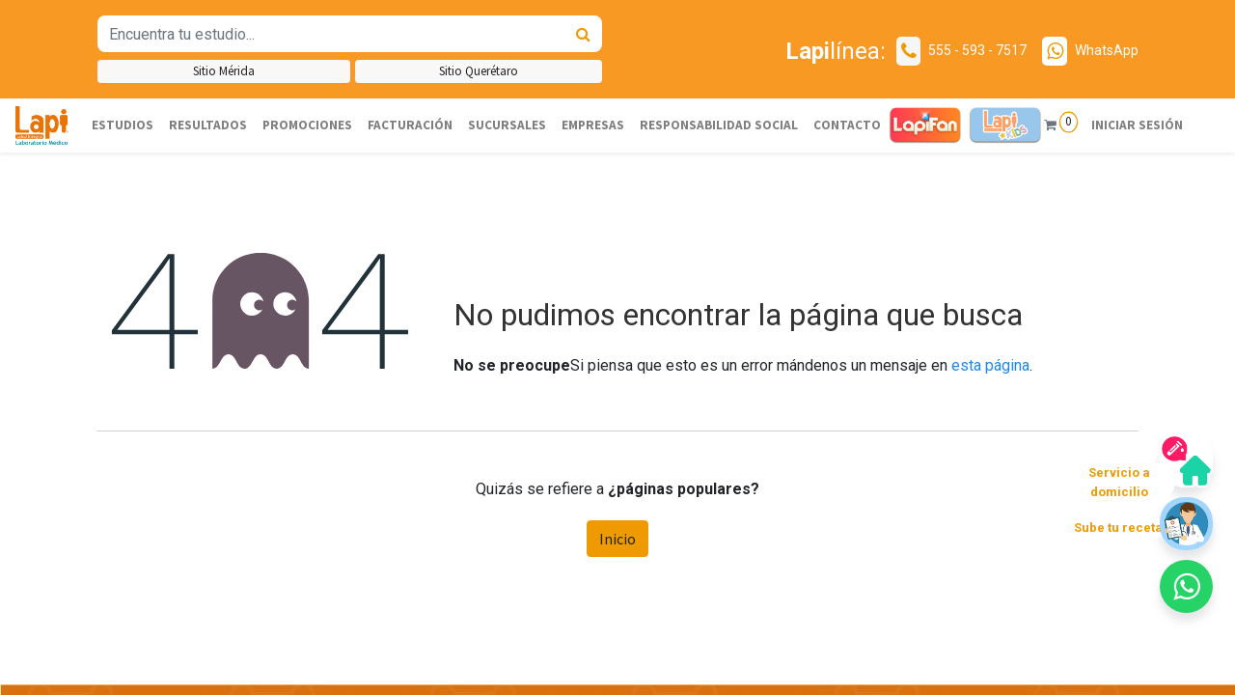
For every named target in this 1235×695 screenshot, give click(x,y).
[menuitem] (122, 125)
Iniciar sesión (1136, 125)
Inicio (617, 538)
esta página (990, 365)
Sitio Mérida (224, 71)
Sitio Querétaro (478, 71)
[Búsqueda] (583, 33)
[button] (1186, 586)
